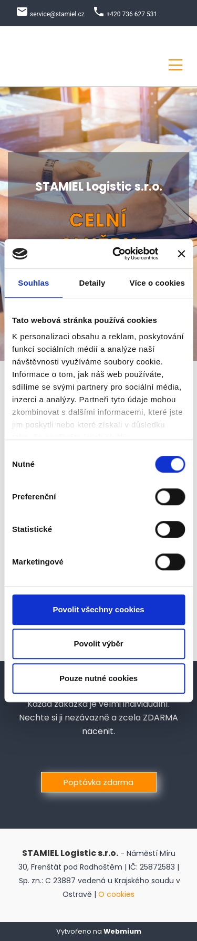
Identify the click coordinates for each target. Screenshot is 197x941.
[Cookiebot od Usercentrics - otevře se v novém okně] (117, 253)
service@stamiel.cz (57, 14)
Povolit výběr (98, 643)
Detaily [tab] (92, 282)
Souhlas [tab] (33, 282)
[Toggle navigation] (175, 63)
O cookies (116, 894)
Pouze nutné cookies (98, 678)
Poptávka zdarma (98, 782)
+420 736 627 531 (132, 14)
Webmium (122, 931)
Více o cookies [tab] (157, 282)
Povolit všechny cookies (98, 609)
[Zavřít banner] (181, 253)
